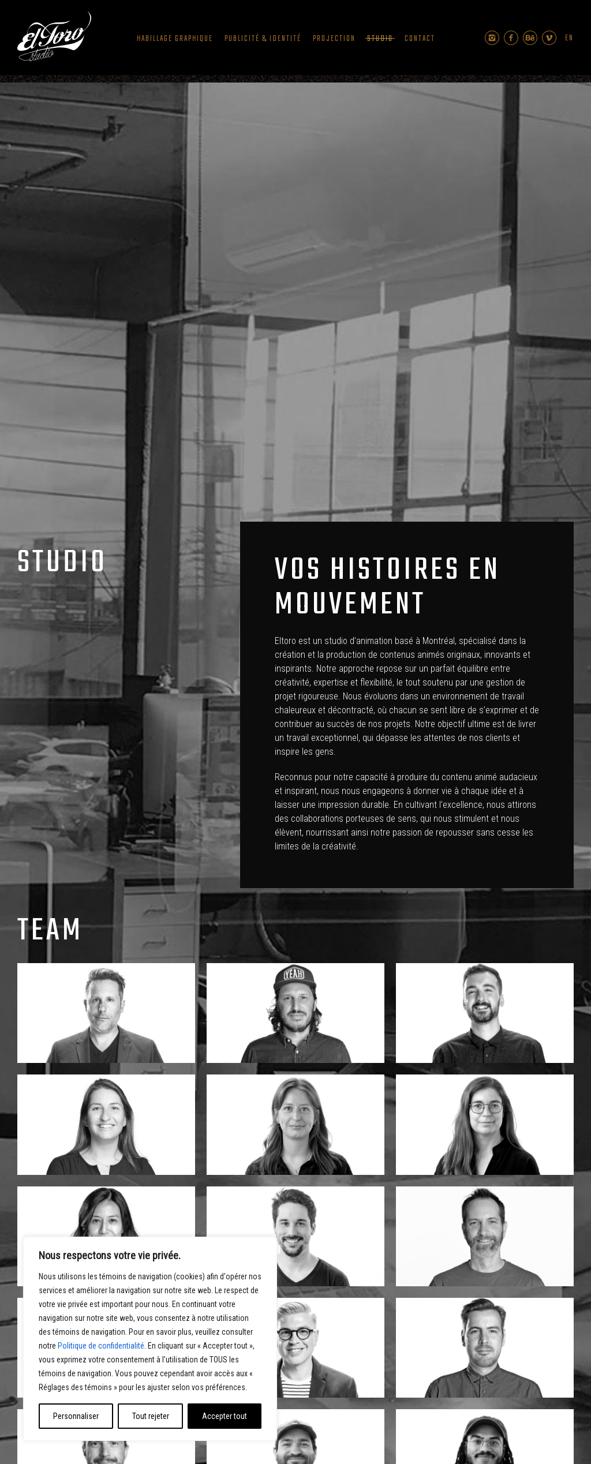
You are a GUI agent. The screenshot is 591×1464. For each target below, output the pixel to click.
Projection (334, 39)
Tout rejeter (150, 1416)
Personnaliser (76, 1416)
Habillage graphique (175, 39)
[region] (150, 1339)
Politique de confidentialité (101, 1345)
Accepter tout (224, 1416)
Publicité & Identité (263, 39)
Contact (420, 39)
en (569, 38)
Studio (380, 39)
